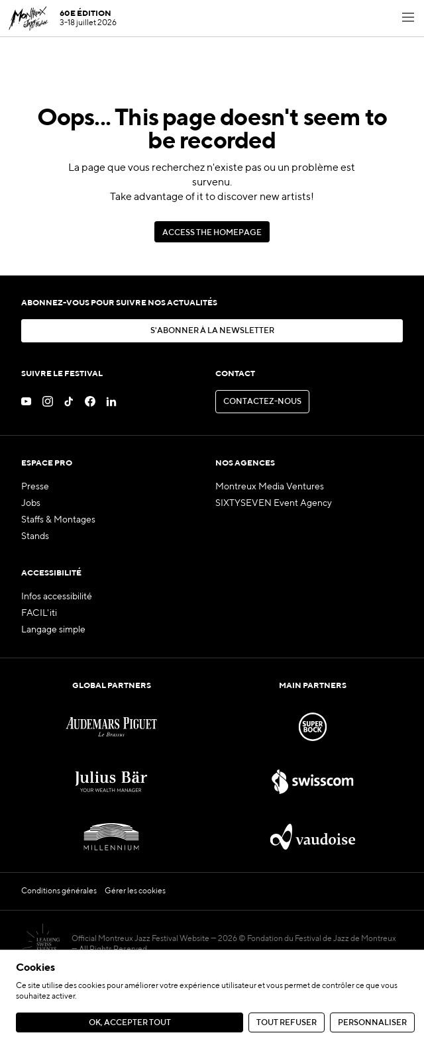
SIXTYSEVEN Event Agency (273, 503)
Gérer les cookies (135, 891)
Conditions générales (59, 891)
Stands (35, 536)
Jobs (30, 503)
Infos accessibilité (56, 596)
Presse (35, 486)
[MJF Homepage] (62, 18)
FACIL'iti (39, 613)
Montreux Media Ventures (269, 486)
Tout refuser (286, 1022)
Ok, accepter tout (130, 1022)
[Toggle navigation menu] (408, 18)
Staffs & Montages (58, 519)
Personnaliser (372, 1022)
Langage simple (53, 629)
